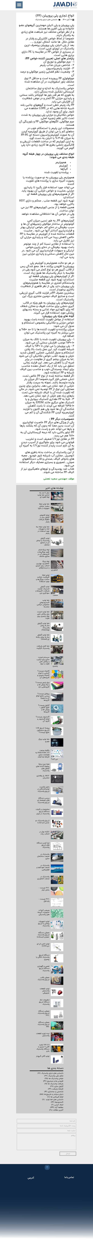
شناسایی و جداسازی (53, 1091)
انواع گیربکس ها (55, 1097)
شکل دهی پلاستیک (53, 1076)
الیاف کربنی (57, 1105)
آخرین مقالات (56, 1110)
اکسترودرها (57, 1102)
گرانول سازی (56, 1086)
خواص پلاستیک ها (54, 1078)
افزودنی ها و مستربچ (53, 1081)
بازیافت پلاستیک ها (54, 1084)
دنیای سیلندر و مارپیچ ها (51, 1094)
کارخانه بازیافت (55, 1089)
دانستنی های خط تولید (52, 1099)
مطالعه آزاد (56, 1107)
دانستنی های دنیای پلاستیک (46, 19)
